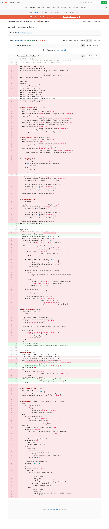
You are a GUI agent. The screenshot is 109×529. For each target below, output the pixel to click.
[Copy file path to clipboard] (30, 46)
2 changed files (19, 40)
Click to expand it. (61, 50)
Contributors (57, 12)
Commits (36, 12)
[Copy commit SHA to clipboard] (21, 22)
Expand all (64, 40)
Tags (50, 12)
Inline (89, 40)
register (50, 509)
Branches (44, 12)
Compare (71, 12)
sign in (56, 509)
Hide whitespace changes (77, 40)
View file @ (92, 45)
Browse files (87, 21)
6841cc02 (19, 33)
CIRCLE (11, 2)
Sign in (104, 2)
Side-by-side (96, 40)
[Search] (94, 2)
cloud (18, 2)
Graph (65, 12)
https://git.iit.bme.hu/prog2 (71, 17)
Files (30, 12)
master (26, 33)
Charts (78, 12)
